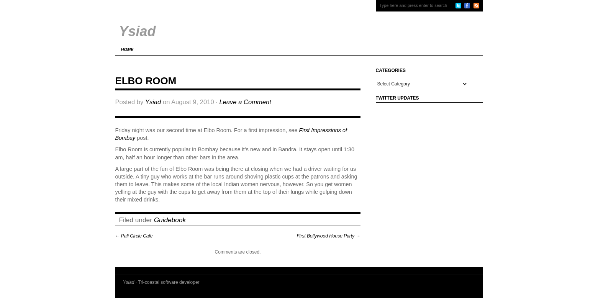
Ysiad (153, 102)
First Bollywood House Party (328, 236)
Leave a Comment (245, 102)
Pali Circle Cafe (134, 236)
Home (127, 49)
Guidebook (170, 220)
